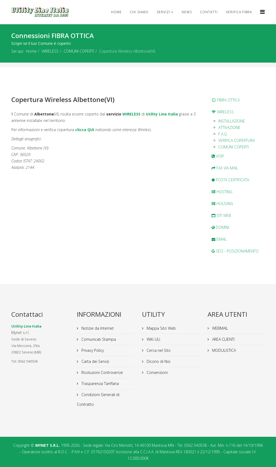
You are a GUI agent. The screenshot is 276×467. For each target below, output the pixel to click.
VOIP (218, 156)
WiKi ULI (153, 339)
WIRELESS (50, 51)
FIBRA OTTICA (226, 100)
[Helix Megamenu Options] (262, 11)
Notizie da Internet (97, 328)
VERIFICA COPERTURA (236, 140)
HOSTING (222, 191)
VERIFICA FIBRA (239, 12)
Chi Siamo (139, 12)
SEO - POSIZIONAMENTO (235, 251)
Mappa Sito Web (161, 328)
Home (116, 12)
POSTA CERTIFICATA (230, 179)
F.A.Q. (223, 134)
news (187, 12)
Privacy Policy (92, 350)
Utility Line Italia (162, 114)
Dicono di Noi (158, 361)
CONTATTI (209, 12)
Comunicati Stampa (98, 339)
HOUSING (222, 203)
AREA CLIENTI (222, 339)
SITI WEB (221, 215)
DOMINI (220, 227)
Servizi (163, 12)
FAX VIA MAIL (225, 168)
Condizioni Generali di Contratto (98, 399)
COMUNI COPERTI (79, 51)
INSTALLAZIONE (231, 121)
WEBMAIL (219, 328)
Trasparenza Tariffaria (99, 383)
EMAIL (219, 239)
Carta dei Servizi (94, 361)
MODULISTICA (223, 350)
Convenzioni (157, 372)
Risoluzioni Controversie (101, 372)
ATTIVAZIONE (229, 127)
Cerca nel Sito (158, 350)
